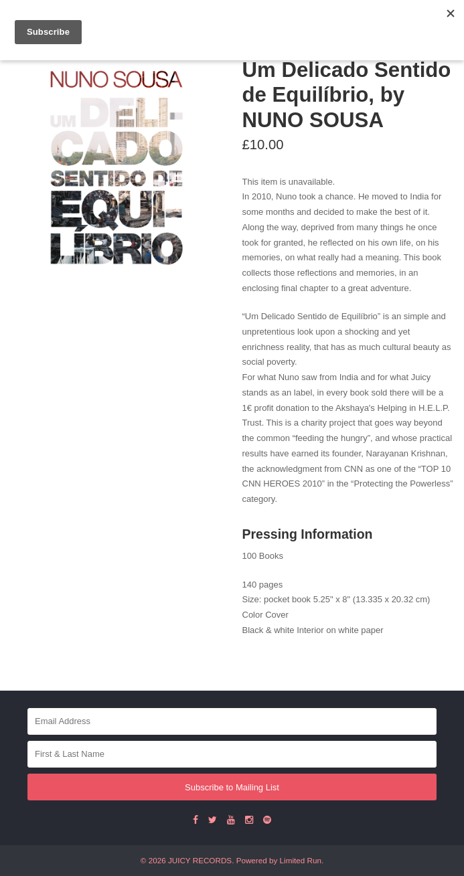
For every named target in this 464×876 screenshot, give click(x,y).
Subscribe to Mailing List (232, 787)
